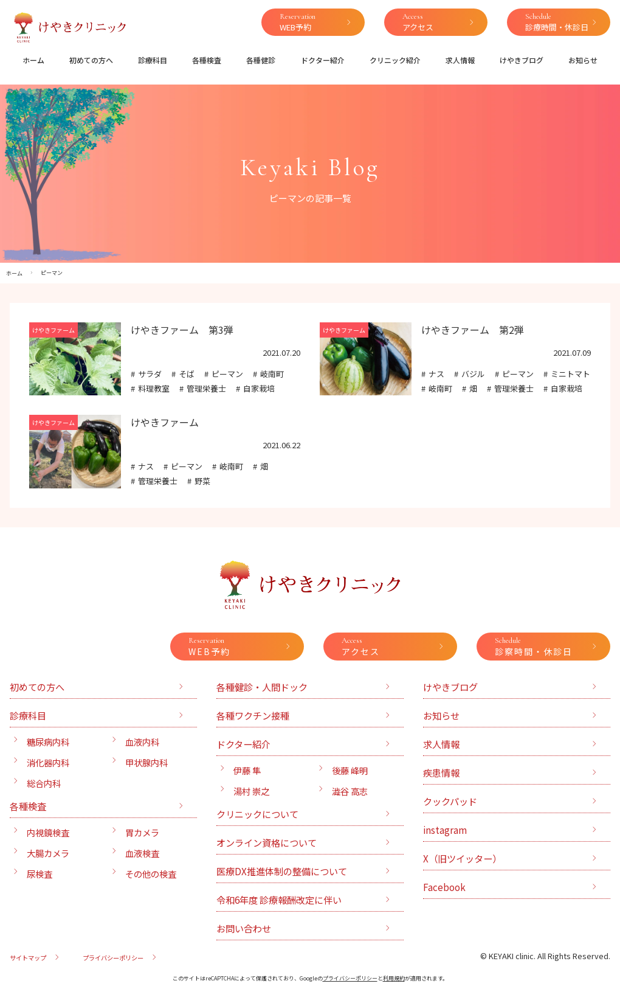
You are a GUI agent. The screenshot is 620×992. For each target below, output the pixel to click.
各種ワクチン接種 (252, 715)
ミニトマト (570, 374)
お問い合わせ (243, 928)
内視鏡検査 (48, 832)
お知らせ (583, 60)
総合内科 (44, 783)
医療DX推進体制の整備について (281, 871)
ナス (436, 374)
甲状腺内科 (146, 762)
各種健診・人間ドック (262, 686)
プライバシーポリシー (113, 957)
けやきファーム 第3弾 (182, 329)
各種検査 (206, 60)
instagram (445, 829)
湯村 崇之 (251, 791)
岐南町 (272, 374)
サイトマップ (28, 957)
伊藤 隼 (247, 770)
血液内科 (142, 741)
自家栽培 (259, 388)
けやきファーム (165, 422)
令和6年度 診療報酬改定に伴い (279, 899)
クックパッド (450, 801)
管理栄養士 (206, 388)
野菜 (202, 481)
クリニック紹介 (395, 60)
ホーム (33, 60)
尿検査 (39, 873)
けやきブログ (521, 60)
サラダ (150, 374)
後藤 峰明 (350, 770)
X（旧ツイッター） (462, 858)
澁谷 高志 (350, 791)
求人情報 (460, 60)
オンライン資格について (266, 842)
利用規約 (394, 978)
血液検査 (142, 853)
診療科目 (152, 60)
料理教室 (154, 388)
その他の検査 (150, 873)
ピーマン (227, 374)
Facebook (444, 886)
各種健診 (260, 60)
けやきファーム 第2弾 (472, 329)
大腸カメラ (48, 853)
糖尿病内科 (48, 741)
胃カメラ (142, 832)
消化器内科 (48, 762)
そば (187, 374)
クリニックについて (257, 813)
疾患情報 (441, 772)
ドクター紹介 (323, 60)
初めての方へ (91, 60)
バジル (473, 374)
